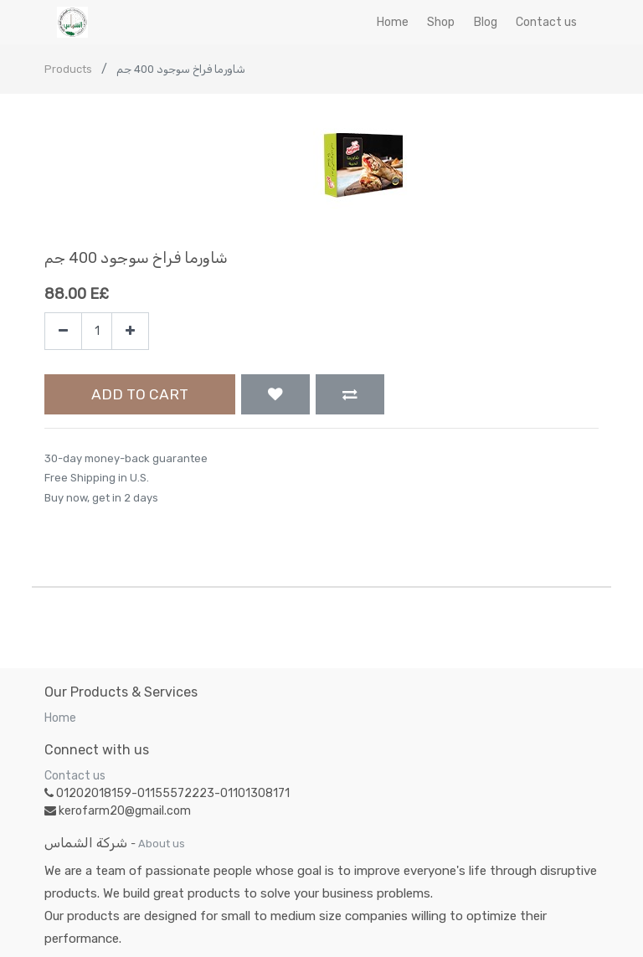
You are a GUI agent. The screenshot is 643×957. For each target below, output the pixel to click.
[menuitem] (393, 22)
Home (60, 718)
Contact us (74, 776)
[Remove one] (63, 331)
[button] (275, 394)
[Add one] (130, 331)
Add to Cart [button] (139, 394)
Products (68, 69)
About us (161, 843)
